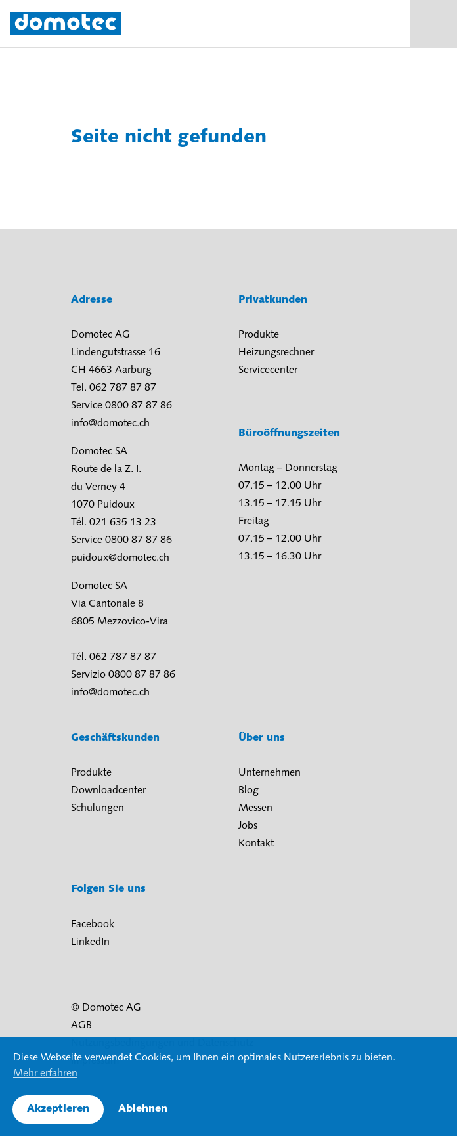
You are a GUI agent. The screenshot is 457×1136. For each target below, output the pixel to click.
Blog (248, 790)
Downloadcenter (108, 790)
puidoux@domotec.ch (120, 558)
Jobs (247, 826)
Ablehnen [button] (142, 1109)
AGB (81, 1025)
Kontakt (256, 844)
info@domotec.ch (110, 423)
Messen (255, 808)
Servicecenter (267, 370)
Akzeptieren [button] (58, 1109)
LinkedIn (90, 942)
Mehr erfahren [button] (45, 1073)
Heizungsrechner (276, 352)
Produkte (258, 335)
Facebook (92, 924)
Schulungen (97, 808)
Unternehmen (269, 773)
